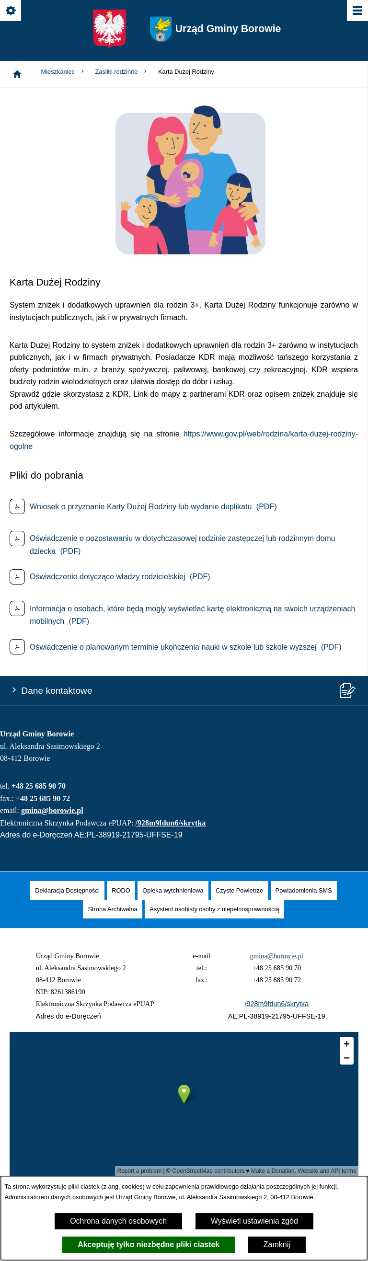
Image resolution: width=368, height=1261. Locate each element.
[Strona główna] (17, 74)
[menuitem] (67, 890)
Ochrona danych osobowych (118, 1221)
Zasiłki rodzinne (122, 71)
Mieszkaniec (63, 71)
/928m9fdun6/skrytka (171, 823)
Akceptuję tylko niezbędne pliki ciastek (148, 1244)
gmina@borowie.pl (52, 810)
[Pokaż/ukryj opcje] (11, 11)
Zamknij (277, 1244)
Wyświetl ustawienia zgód (254, 1221)
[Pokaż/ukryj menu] (356, 11)
